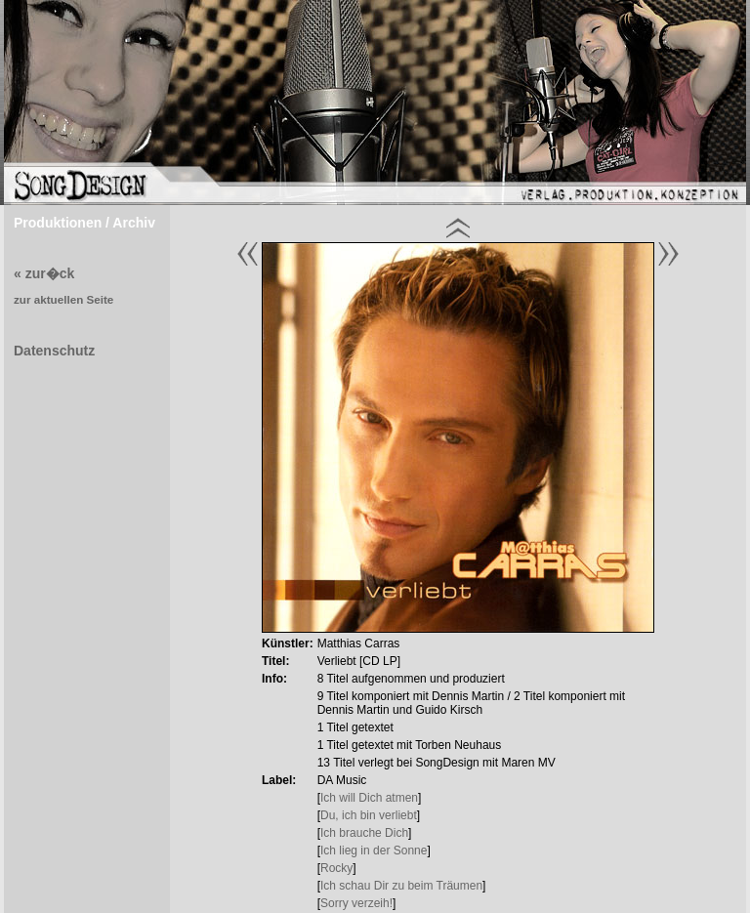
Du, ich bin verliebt (368, 815)
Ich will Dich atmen (369, 798)
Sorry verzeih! (356, 903)
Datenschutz (54, 350)
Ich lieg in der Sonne (373, 850)
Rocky (336, 868)
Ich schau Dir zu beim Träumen (401, 885)
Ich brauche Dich (364, 833)
